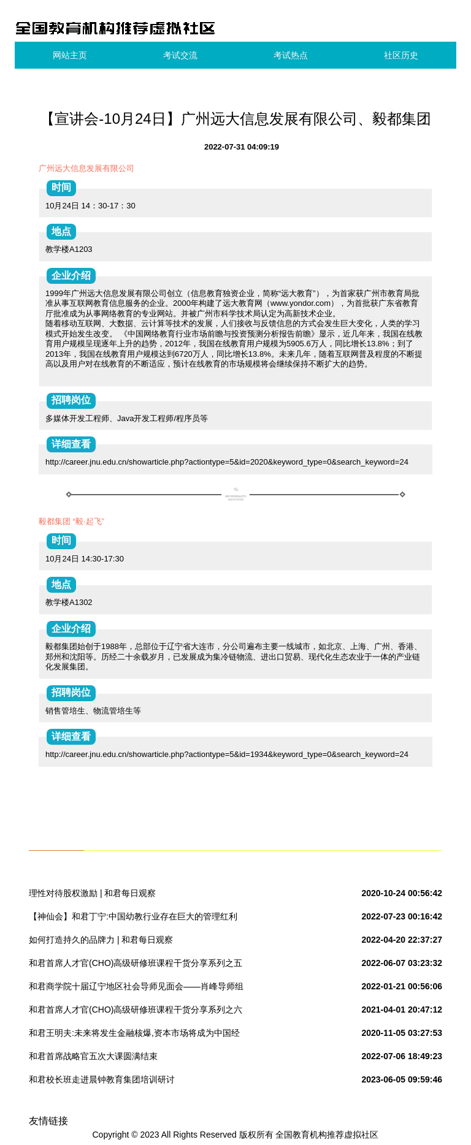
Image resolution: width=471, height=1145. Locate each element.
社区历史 (401, 55)
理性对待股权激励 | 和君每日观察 (92, 893)
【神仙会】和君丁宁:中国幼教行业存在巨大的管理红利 (133, 916)
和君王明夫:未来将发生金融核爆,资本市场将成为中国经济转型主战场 (134, 1035)
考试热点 (291, 55)
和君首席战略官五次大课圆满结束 (93, 1056)
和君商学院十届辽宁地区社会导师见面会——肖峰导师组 (136, 986)
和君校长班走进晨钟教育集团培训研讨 (102, 1079)
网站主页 (70, 55)
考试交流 (180, 55)
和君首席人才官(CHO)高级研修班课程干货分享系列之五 (135, 963)
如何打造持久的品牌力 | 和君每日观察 (101, 940)
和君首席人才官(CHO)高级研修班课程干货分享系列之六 (135, 1009)
